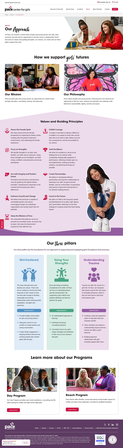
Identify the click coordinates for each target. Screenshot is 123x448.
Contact (44, 428)
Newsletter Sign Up (104, 2)
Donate (116, 2)
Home (6, 14)
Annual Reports (77, 428)
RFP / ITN (66, 428)
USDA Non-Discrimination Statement (107, 428)
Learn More (13, 410)
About (88, 9)
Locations (80, 9)
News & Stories (97, 9)
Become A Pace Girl (57, 9)
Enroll (115, 9)
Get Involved (70, 9)
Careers (107, 9)
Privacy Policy (89, 428)
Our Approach (20, 14)
